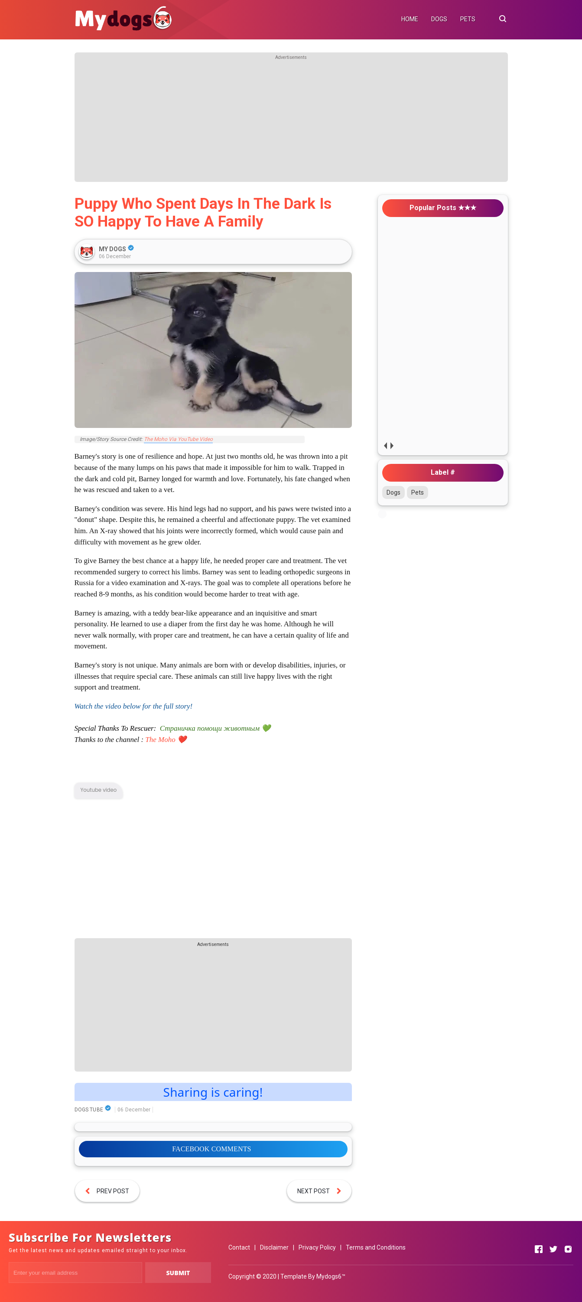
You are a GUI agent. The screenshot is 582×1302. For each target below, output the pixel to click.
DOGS (439, 19)
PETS (467, 19)
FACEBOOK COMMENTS (211, 1149)
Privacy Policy (317, 1247)
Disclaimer (274, 1247)
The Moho (160, 739)
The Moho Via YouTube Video (178, 439)
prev (385, 445)
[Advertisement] (291, 121)
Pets (417, 492)
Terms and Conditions (376, 1247)
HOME (409, 19)
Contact (239, 1247)
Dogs (393, 492)
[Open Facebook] (538, 1249)
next (392, 445)
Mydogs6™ (330, 1276)
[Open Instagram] (568, 1249)
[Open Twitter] (553, 1249)
